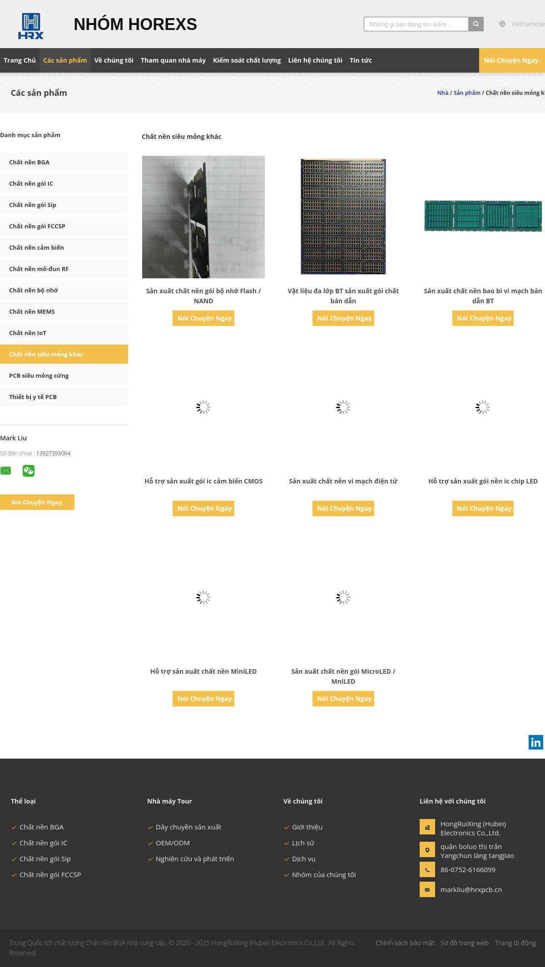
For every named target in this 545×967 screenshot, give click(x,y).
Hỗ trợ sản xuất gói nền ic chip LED (483, 481)
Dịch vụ (299, 858)
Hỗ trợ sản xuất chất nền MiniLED (203, 671)
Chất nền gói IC (31, 183)
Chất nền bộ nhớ (33, 290)
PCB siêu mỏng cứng (39, 375)
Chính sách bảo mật (405, 942)
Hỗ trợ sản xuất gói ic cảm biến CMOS (203, 481)
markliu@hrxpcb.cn (469, 889)
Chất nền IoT (27, 333)
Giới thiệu (303, 826)
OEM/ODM (168, 842)
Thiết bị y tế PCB (33, 397)
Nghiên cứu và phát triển (190, 858)
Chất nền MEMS (32, 311)
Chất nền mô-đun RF (39, 269)
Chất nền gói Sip (32, 205)
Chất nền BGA (29, 162)
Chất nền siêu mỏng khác (46, 354)
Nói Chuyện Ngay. (512, 60)
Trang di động (515, 942)
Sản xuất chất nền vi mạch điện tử (343, 481)
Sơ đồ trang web (465, 942)
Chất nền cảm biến (36, 247)
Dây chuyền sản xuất (184, 826)
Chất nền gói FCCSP (37, 226)
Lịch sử (298, 842)
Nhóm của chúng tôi (319, 874)
